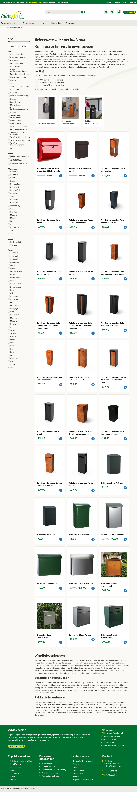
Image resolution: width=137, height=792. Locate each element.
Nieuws (117, 2)
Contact (133, 2)
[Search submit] (83, 12)
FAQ (124, 2)
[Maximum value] (25, 46)
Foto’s (109, 2)
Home (9, 27)
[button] (9, 23)
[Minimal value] (19, 41)
